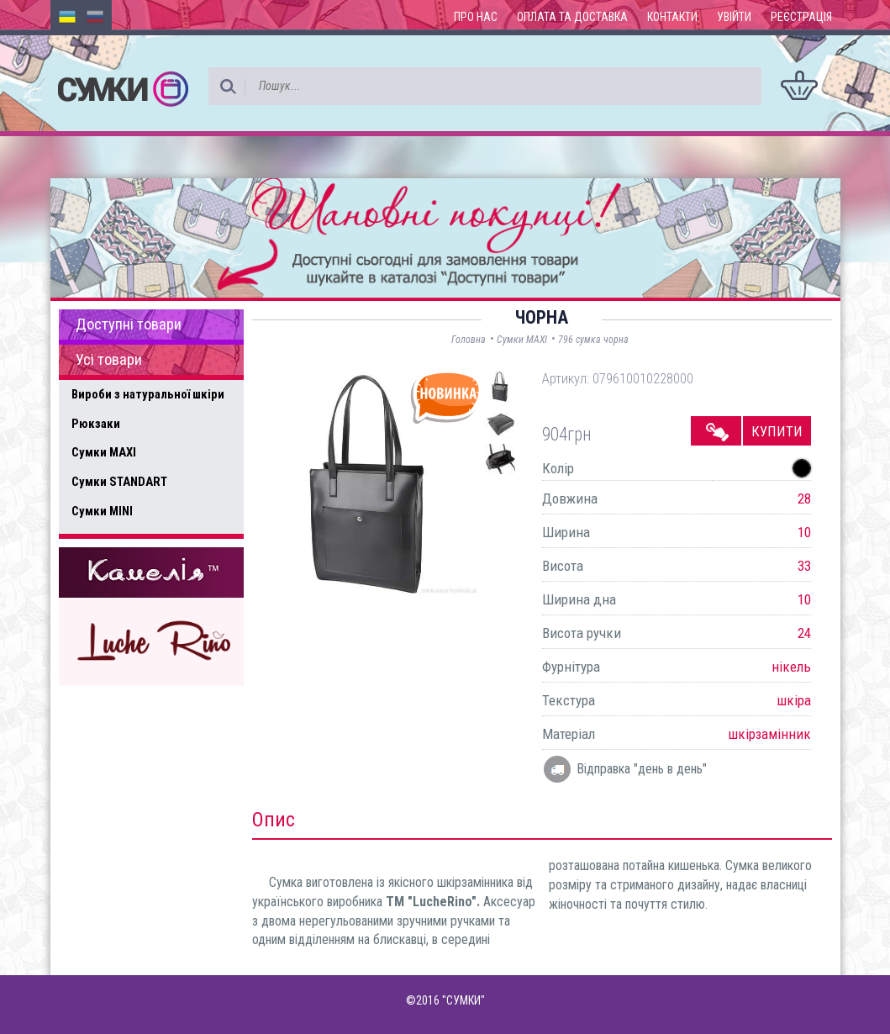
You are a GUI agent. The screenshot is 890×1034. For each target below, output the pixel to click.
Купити (777, 431)
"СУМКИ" (463, 1000)
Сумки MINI (102, 511)
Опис (273, 819)
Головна (468, 340)
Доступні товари (129, 324)
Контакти (672, 17)
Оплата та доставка (572, 17)
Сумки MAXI (103, 452)
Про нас (476, 17)
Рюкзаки (95, 423)
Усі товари (109, 360)
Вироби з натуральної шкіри (147, 394)
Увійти (734, 17)
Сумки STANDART (119, 481)
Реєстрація (801, 17)
